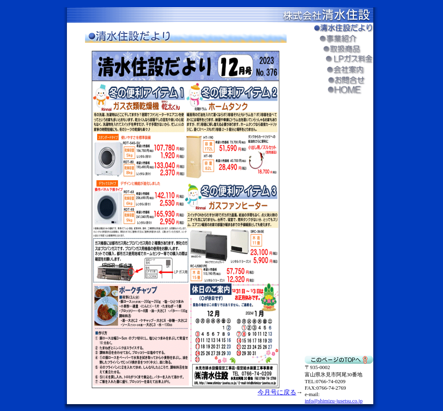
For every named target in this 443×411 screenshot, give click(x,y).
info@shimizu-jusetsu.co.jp (333, 401)
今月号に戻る (277, 392)
